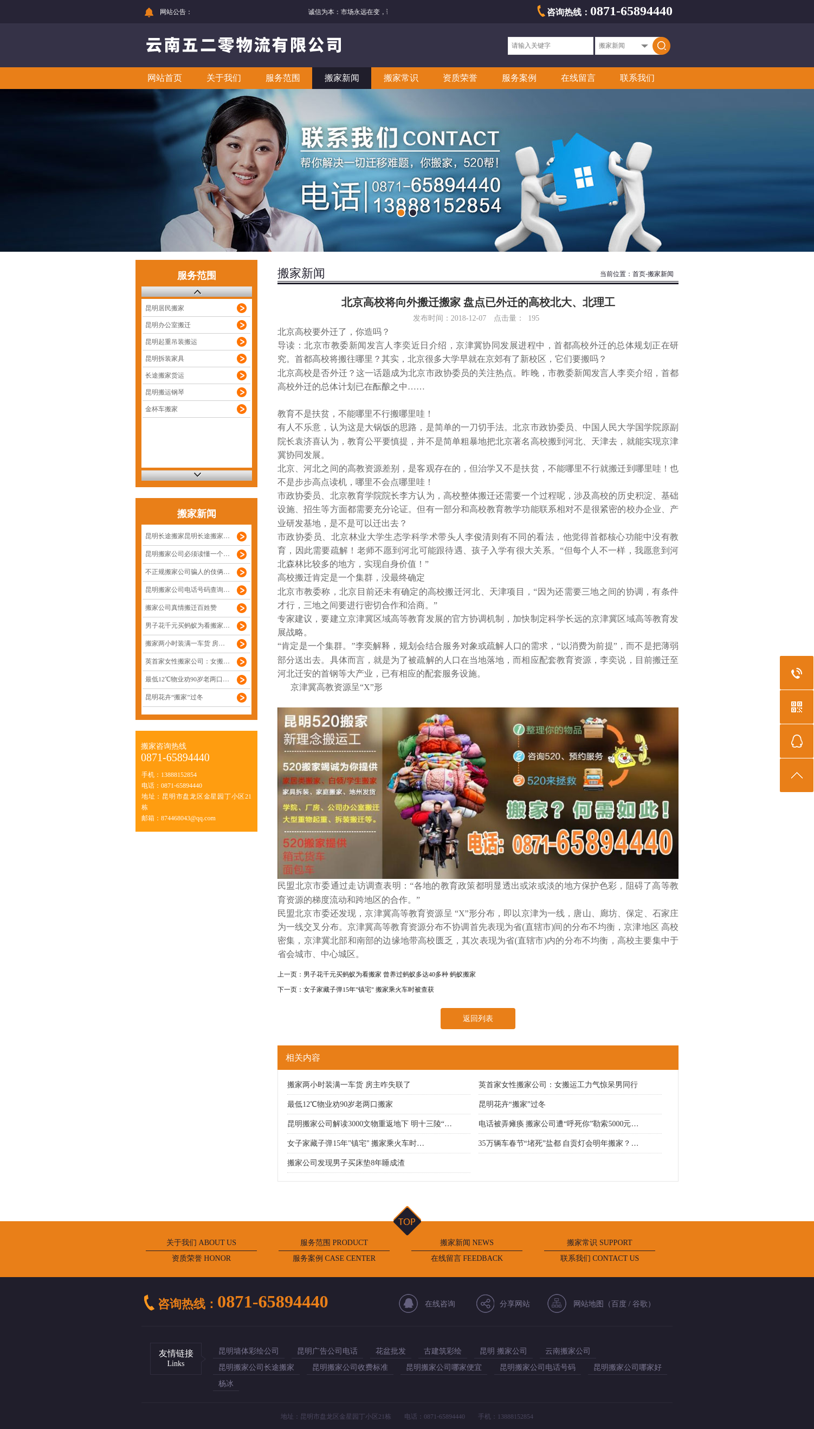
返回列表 (478, 1019)
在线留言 (578, 77)
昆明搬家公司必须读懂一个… (187, 554)
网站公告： (176, 12)
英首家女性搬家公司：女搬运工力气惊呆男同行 (558, 1085)
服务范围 (283, 77)
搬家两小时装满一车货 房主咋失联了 (349, 1085)
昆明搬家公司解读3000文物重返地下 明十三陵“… (369, 1124)
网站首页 (164, 77)
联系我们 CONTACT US (599, 1258)
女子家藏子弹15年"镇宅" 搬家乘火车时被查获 (368, 989)
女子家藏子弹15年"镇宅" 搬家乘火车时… (355, 1143)
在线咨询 (440, 1304)
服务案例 (519, 77)
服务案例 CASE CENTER (334, 1258)
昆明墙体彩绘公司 (248, 1351)
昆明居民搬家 (164, 308)
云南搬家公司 (568, 1351)
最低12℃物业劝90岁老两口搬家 (340, 1104)
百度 (618, 1304)
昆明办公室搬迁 (168, 325)
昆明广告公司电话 (327, 1351)
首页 (638, 274)
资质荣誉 (460, 77)
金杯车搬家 (161, 409)
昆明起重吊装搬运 (171, 342)
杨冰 (226, 1384)
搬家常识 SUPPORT (599, 1243)
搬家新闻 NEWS (467, 1243)
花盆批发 (391, 1351)
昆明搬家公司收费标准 (350, 1367)
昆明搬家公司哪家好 (627, 1367)
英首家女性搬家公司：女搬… (187, 661)
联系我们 (637, 77)
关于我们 (223, 77)
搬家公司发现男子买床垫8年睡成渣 (346, 1163)
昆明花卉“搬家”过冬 (174, 697)
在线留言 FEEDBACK (467, 1258)
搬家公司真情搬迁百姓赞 (181, 607)
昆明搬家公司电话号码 (538, 1367)
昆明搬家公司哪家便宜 (444, 1367)
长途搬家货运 (164, 375)
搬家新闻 (342, 77)
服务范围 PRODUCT (334, 1243)
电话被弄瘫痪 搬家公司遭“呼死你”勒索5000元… (559, 1124)
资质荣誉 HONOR (201, 1258)
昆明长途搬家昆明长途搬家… (187, 536)
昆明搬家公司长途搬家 (256, 1367)
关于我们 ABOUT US (201, 1243)
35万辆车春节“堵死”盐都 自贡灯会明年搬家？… (559, 1143)
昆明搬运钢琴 (164, 392)
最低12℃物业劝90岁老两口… (187, 679)
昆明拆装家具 (164, 358)
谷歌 (640, 1304)
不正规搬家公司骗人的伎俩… (187, 572)
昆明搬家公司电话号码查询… (187, 590)
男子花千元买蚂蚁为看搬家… (187, 625)
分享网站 (515, 1304)
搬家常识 (401, 77)
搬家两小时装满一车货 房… (185, 643)
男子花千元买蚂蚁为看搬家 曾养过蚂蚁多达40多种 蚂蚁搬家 (389, 974)
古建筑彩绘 (443, 1351)
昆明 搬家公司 (503, 1351)
